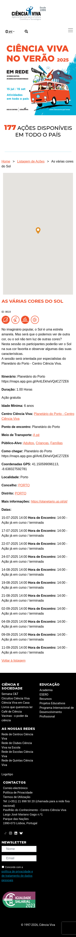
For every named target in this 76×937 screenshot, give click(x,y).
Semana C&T (10, 694)
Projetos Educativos (52, 703)
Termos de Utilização (16, 797)
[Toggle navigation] (70, 30)
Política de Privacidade (18, 792)
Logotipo (7, 774)
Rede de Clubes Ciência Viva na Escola (17, 745)
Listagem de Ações (30, 161)
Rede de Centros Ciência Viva (17, 737)
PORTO (24, 485)
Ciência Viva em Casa (16, 702)
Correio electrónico (15, 788)
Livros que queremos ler (17, 707)
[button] (38, 230)
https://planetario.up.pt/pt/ (49, 501)
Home (6, 161)
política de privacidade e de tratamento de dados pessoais (17, 876)
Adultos (28, 443)
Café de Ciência (12, 711)
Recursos (46, 699)
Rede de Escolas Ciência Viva (17, 754)
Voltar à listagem (14, 660)
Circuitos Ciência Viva (16, 698)
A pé (36, 435)
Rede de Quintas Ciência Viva (17, 763)
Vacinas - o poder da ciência (15, 718)
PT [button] (9, 31)
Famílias (56, 443)
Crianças (42, 443)
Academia (46, 690)
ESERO (44, 694)
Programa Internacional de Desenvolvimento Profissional (57, 712)
